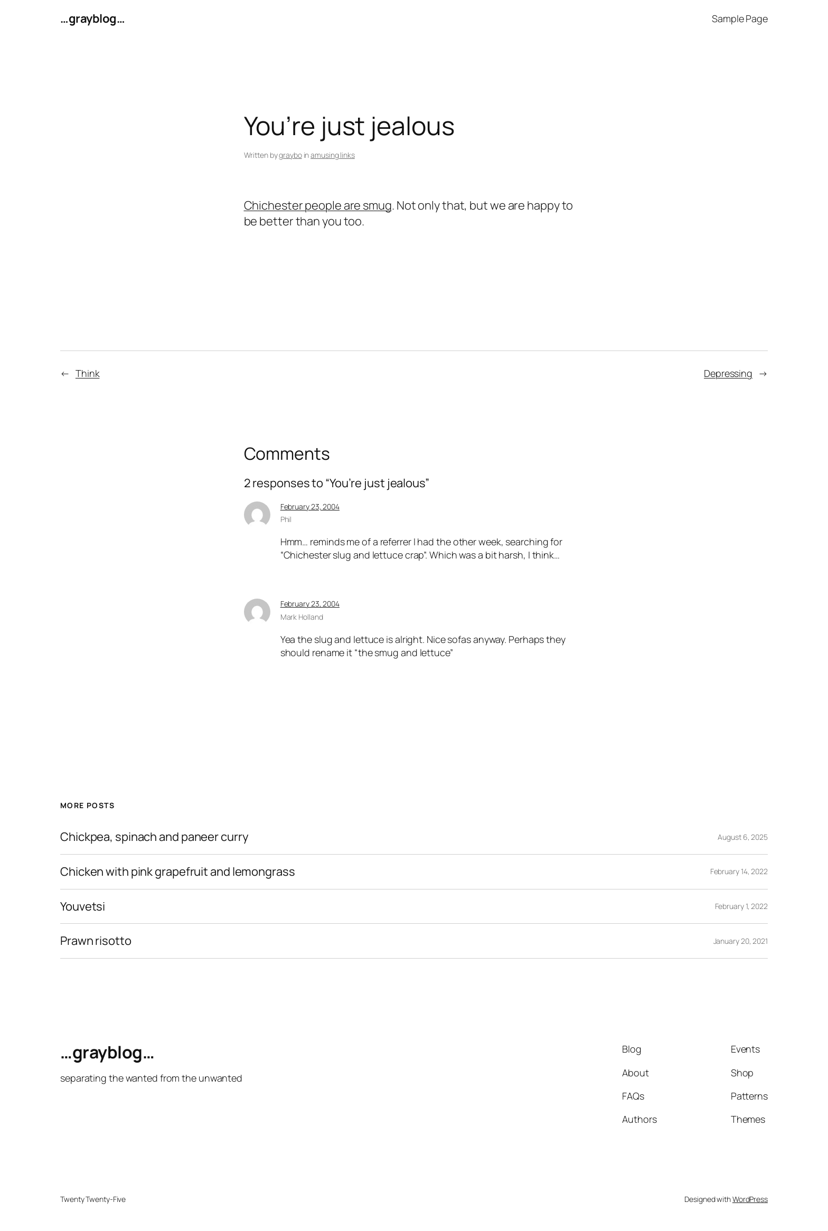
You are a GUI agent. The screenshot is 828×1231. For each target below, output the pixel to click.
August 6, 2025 (743, 837)
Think (88, 373)
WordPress (750, 1199)
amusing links (332, 155)
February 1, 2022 (741, 906)
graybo (290, 155)
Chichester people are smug (318, 205)
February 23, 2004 (310, 506)
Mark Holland (301, 617)
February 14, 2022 (739, 871)
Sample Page (740, 18)
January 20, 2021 (740, 941)
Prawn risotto (95, 941)
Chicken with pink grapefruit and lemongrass (177, 871)
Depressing (728, 373)
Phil (286, 519)
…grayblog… (92, 18)
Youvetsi (82, 906)
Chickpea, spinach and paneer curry (154, 837)
